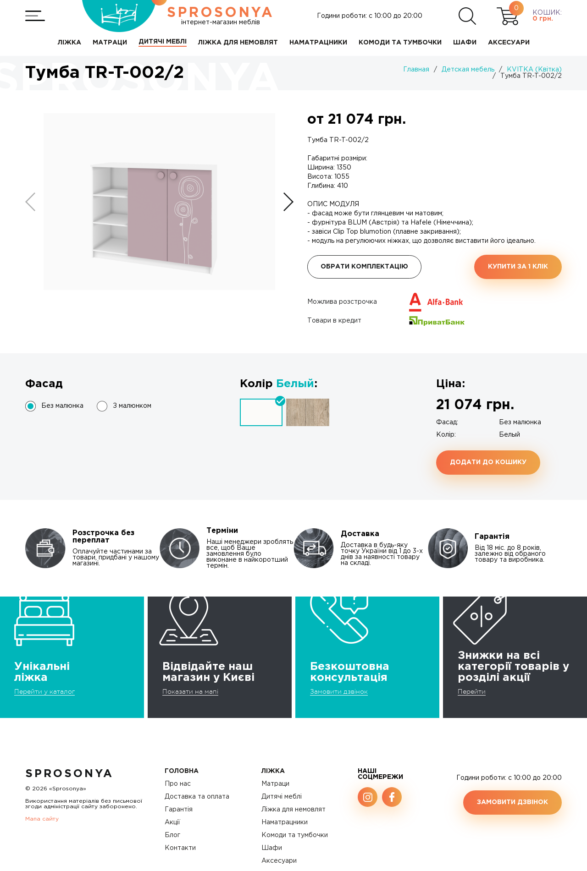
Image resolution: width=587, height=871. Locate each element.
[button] (288, 201)
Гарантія (179, 809)
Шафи (271, 848)
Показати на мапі (190, 691)
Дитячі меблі (281, 797)
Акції (172, 822)
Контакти (180, 848)
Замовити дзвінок (339, 691)
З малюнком (132, 406)
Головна (182, 771)
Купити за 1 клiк (518, 266)
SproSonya (69, 774)
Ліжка (273, 771)
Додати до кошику (488, 462)
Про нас (178, 784)
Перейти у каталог (44, 691)
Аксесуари (279, 861)
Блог (172, 835)
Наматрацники (284, 822)
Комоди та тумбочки (294, 835)
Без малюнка (62, 406)
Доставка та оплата (197, 797)
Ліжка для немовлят (293, 809)
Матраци (275, 784)
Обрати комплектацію (364, 266)
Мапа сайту (42, 819)
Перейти (472, 691)
